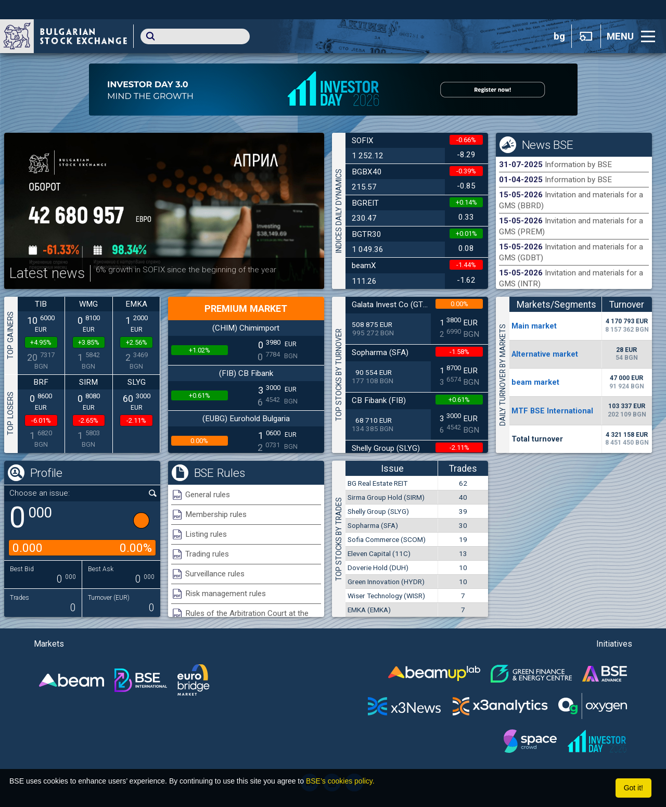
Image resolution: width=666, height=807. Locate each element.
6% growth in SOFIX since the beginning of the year (186, 269)
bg (559, 36)
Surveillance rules (215, 573)
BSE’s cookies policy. (340, 781)
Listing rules (206, 534)
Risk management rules (225, 593)
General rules (207, 494)
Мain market (534, 326)
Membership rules (216, 514)
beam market (535, 382)
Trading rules (207, 554)
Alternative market (544, 354)
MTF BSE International (552, 410)
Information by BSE (578, 164)
